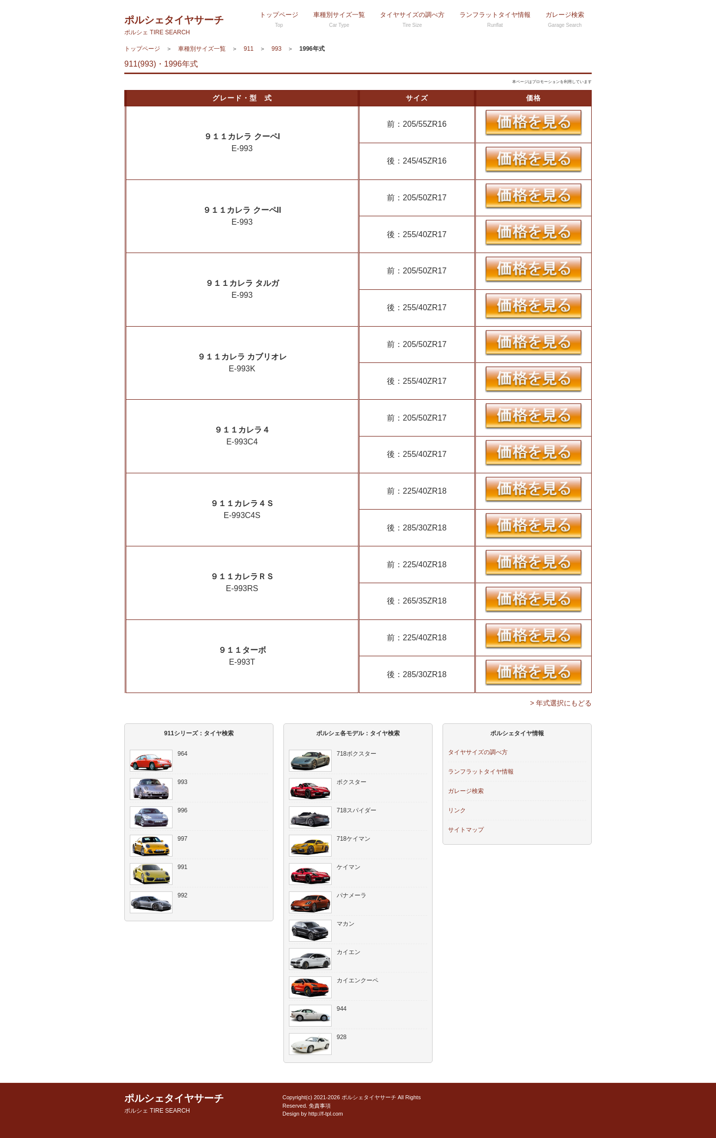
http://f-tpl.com (325, 1114)
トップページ (279, 19)
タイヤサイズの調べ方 (412, 19)
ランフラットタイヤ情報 (495, 19)
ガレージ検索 (564, 19)
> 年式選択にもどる (561, 703)
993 (276, 48)
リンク (457, 810)
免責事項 (320, 1106)
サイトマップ (466, 829)
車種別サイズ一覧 (339, 19)
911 (249, 48)
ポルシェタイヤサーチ (174, 25)
